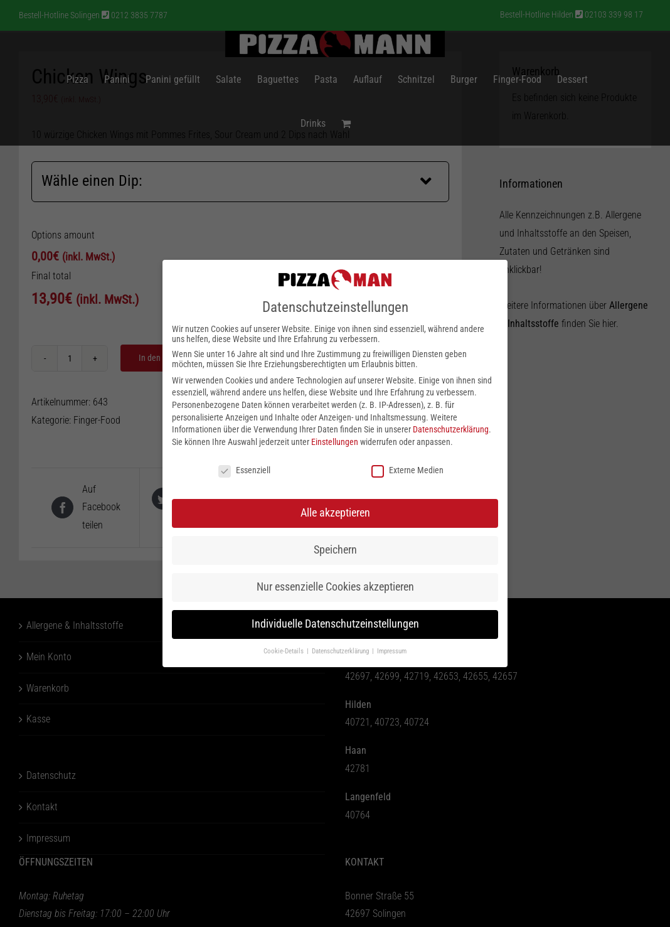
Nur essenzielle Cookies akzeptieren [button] (335, 587)
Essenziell (244, 470)
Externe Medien (407, 470)
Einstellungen (334, 442)
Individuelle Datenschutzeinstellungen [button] (335, 624)
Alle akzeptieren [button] (335, 512)
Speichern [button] (335, 550)
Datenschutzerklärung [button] (341, 651)
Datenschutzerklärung (451, 429)
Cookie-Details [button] (284, 651)
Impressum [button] (392, 651)
